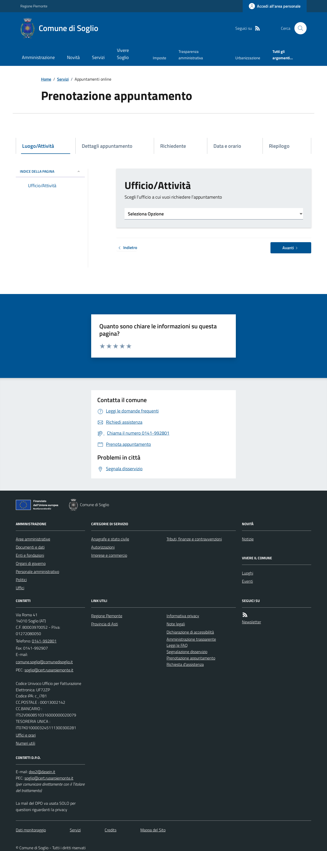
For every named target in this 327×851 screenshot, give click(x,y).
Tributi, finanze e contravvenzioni (194, 539)
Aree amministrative (33, 539)
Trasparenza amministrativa (191, 55)
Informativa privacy (183, 616)
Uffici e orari (26, 735)
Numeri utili (25, 743)
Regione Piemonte (33, 6)
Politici (21, 580)
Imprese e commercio (109, 555)
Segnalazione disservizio (187, 652)
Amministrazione (38, 57)
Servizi (98, 57)
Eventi (247, 581)
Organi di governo (31, 563)
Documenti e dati (30, 547)
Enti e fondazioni (30, 555)
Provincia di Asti (104, 624)
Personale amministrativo (37, 571)
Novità (73, 57)
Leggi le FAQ (177, 645)
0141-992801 (44, 641)
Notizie (248, 539)
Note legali (176, 624)
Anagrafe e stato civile (110, 539)
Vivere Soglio (123, 54)
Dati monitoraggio (31, 830)
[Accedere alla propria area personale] (275, 6)
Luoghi (247, 573)
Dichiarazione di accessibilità (190, 632)
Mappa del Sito (153, 830)
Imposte (159, 58)
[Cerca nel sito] (298, 28)
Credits (110, 830)
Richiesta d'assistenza (185, 664)
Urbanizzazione (247, 58)
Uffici (20, 588)
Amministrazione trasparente (191, 639)
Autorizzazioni (103, 547)
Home (46, 79)
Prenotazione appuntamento (191, 658)
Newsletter (251, 622)
